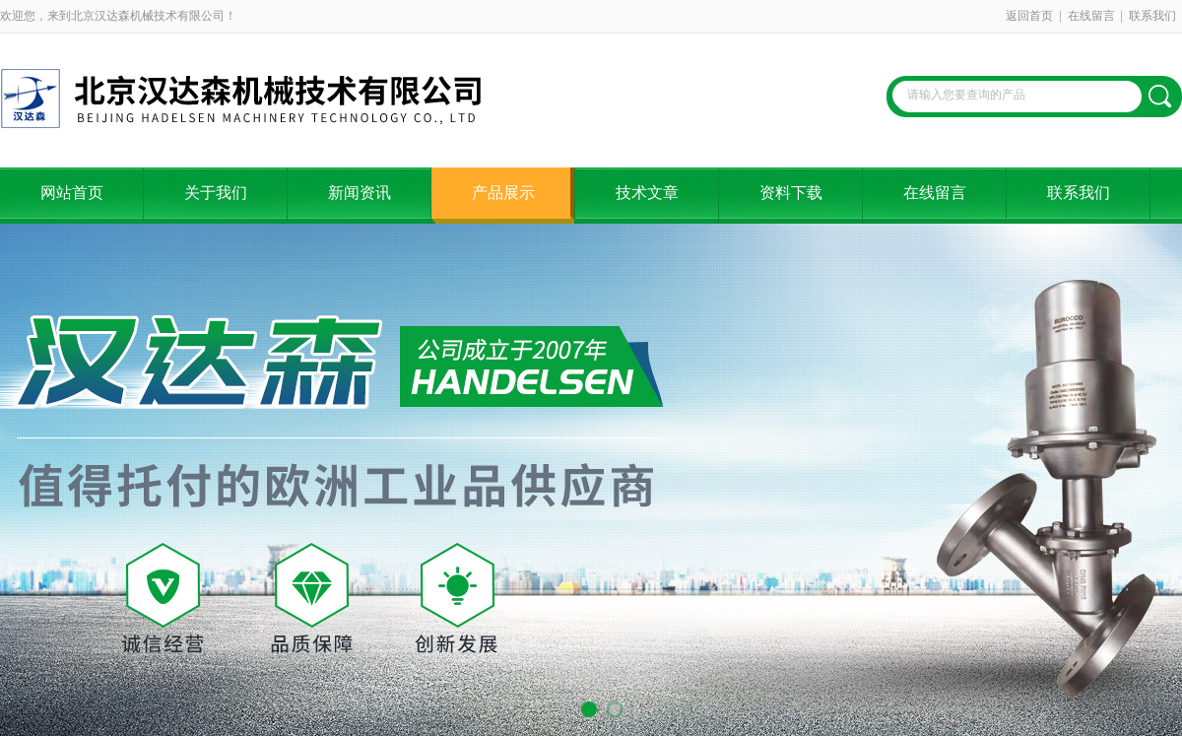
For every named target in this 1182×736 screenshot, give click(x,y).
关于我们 (215, 192)
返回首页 (1029, 16)
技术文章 (647, 192)
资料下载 (790, 192)
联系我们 (1152, 16)
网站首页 (71, 192)
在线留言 (1091, 16)
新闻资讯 (359, 192)
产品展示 (503, 192)
